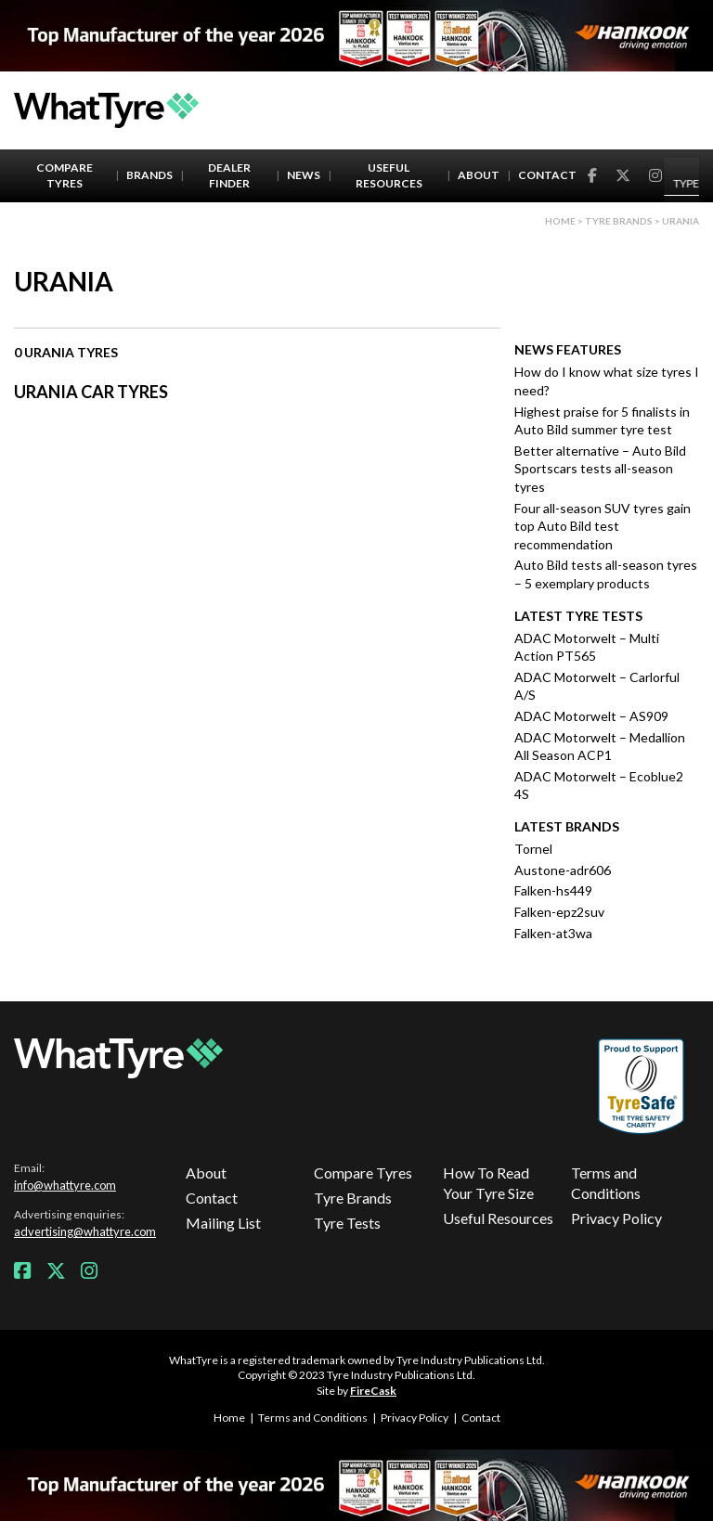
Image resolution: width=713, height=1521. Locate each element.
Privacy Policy (616, 1218)
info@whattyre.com (65, 1185)
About (478, 175)
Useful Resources (389, 175)
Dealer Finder (229, 175)
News (303, 175)
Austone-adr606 (562, 870)
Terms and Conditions (606, 1183)
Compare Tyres (64, 175)
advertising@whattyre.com (85, 1231)
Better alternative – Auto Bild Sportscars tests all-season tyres (600, 469)
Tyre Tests (347, 1222)
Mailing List (223, 1222)
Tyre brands (619, 220)
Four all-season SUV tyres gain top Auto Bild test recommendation (602, 526)
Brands (149, 175)
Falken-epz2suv (559, 912)
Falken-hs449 (553, 890)
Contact (547, 175)
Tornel (533, 849)
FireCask (373, 1391)
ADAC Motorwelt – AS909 (591, 716)
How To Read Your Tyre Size (488, 1183)
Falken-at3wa (553, 933)
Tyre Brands (353, 1197)
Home (560, 220)
